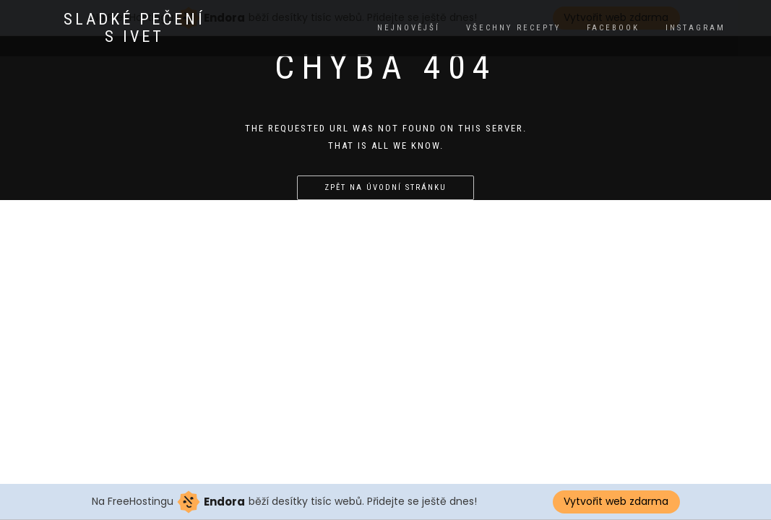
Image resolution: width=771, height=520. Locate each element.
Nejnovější (408, 27)
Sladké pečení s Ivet (134, 28)
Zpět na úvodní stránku (385, 187)
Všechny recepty (513, 27)
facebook (613, 27)
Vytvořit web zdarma (616, 501)
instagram (695, 27)
